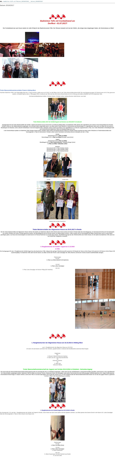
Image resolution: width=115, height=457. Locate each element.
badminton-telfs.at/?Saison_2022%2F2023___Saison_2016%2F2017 (23, 1)
